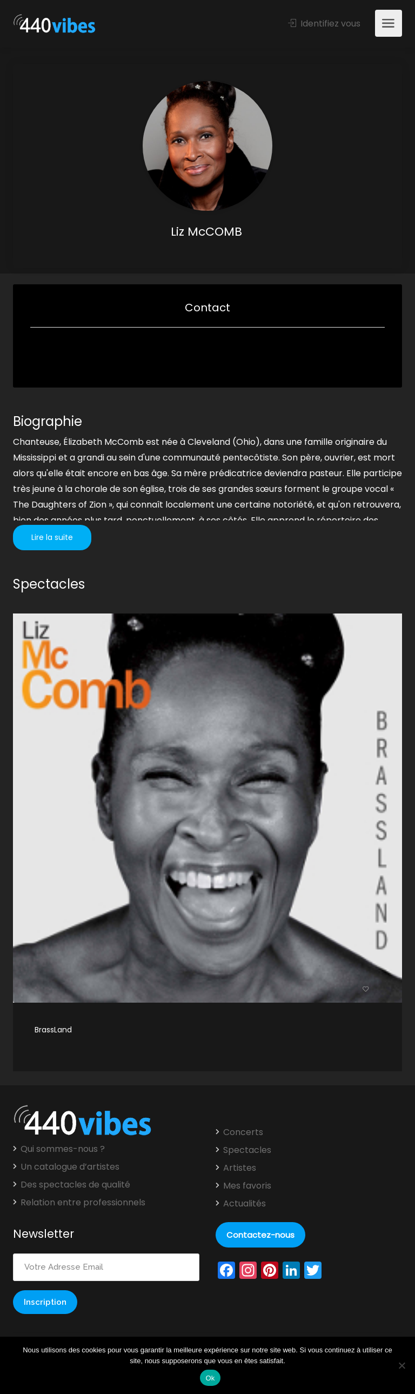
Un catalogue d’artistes (70, 1167)
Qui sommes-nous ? (63, 1149)
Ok (210, 1378)
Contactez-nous (260, 1234)
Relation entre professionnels (83, 1203)
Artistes (239, 1168)
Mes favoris (247, 1186)
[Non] (401, 1365)
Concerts (243, 1132)
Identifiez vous (324, 23)
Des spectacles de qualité (75, 1185)
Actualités (244, 1204)
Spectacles (247, 1150)
